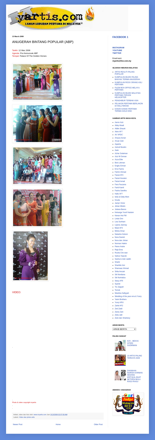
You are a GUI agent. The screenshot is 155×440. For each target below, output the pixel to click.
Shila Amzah (120, 271)
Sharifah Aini (120, 265)
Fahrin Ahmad (120, 172)
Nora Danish (120, 237)
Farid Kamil (119, 187)
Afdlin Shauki (120, 129)
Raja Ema (119, 250)
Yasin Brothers (121, 299)
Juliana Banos (120, 209)
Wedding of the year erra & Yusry (128, 296)
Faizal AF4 (119, 175)
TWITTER (116, 53)
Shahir (117, 262)
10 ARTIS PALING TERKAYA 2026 (134, 357)
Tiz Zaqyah (119, 287)
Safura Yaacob (121, 256)
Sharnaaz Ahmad (122, 268)
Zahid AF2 (119, 306)
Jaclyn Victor (120, 203)
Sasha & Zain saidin (123, 259)
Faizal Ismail (120, 181)
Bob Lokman (120, 163)
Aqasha (118, 144)
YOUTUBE (117, 50)
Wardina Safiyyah (122, 293)
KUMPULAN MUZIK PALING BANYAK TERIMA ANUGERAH (127, 78)
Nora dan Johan (121, 240)
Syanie (117, 284)
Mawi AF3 (119, 228)
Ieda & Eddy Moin (122, 197)
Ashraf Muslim (120, 147)
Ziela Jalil (118, 315)
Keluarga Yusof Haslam (124, 212)
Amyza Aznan (120, 138)
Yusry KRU (119, 302)
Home (58, 424)
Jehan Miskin (120, 206)
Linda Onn (119, 219)
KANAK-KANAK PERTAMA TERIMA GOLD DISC (126, 110)
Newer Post (17, 424)
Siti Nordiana (120, 274)
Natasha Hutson (121, 234)
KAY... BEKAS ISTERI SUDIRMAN (133, 343)
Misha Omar (120, 231)
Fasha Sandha (121, 191)
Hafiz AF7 (119, 194)
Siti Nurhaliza (120, 278)
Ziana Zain (119, 312)
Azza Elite (119, 159)
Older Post (98, 424)
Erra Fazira (119, 169)
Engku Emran (120, 166)
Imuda (117, 200)
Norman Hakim (121, 243)
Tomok (117, 290)
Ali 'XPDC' (119, 135)
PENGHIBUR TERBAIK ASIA (126, 100)
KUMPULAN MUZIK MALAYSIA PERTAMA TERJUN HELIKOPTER (127, 95)
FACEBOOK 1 (120, 37)
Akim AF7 (118, 132)
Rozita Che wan (121, 253)
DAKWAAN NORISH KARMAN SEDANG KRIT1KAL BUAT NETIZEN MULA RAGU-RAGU (135, 376)
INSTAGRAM (118, 47)
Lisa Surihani (120, 222)
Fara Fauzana (120, 184)
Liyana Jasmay (121, 225)
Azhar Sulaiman (121, 153)
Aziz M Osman (121, 156)
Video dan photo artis (27, 417)
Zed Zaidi (118, 309)
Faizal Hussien (121, 178)
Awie (117, 150)
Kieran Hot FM (120, 216)
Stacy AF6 (119, 281)
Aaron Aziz (119, 122)
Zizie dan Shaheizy (122, 318)
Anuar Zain (119, 141)
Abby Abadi (119, 125)
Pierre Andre (120, 246)
